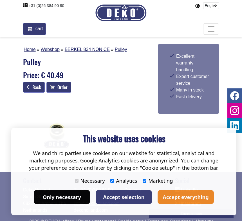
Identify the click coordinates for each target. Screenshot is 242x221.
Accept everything (186, 197)
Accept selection (124, 197)
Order (59, 87)
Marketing (158, 180)
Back (34, 87)
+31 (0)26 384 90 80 (46, 5)
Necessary (90, 180)
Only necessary (62, 197)
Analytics (123, 180)
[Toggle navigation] (211, 29)
